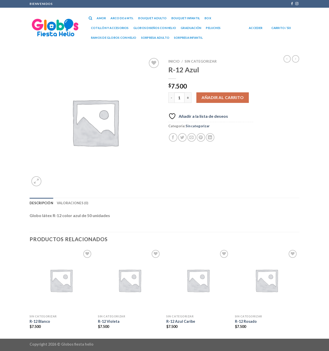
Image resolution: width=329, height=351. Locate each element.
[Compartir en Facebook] (173, 137)
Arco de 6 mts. (122, 18)
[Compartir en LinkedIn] (210, 137)
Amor (101, 18)
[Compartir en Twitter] (182, 137)
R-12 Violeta (109, 321)
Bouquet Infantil (185, 18)
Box (208, 18)
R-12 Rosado (246, 321)
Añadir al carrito (223, 97)
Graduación (191, 28)
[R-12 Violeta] (129, 280)
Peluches (213, 28)
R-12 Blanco (40, 321)
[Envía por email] (191, 137)
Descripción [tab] (41, 203)
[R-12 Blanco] (61, 280)
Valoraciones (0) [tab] (72, 203)
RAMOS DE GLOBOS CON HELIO (113, 37)
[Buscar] (90, 18)
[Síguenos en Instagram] (296, 4)
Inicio (174, 61)
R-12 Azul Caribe (180, 321)
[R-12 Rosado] (266, 280)
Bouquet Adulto (152, 18)
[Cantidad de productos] (179, 97)
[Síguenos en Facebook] (292, 4)
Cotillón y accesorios (110, 28)
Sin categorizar (201, 61)
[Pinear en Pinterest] (201, 137)
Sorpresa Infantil (188, 37)
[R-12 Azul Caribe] (198, 280)
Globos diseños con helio (154, 28)
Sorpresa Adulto (155, 37)
